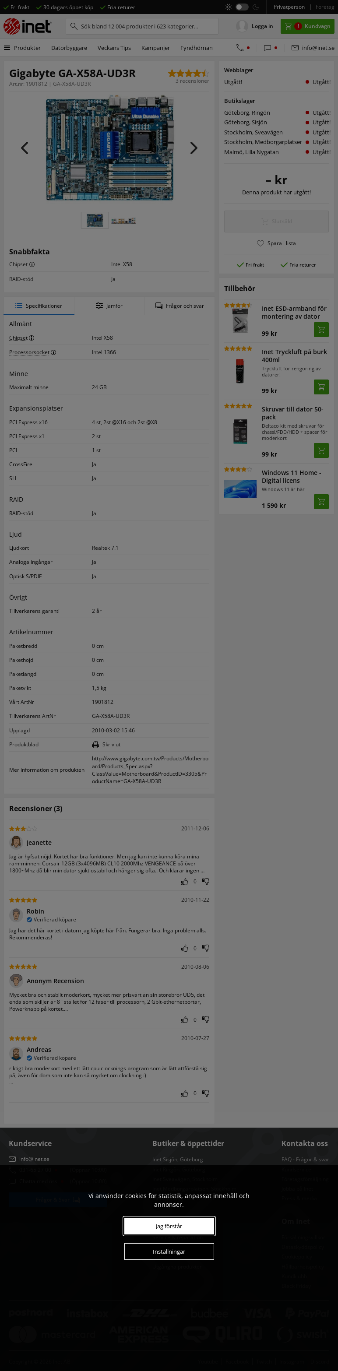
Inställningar (169, 1251)
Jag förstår (169, 1226)
